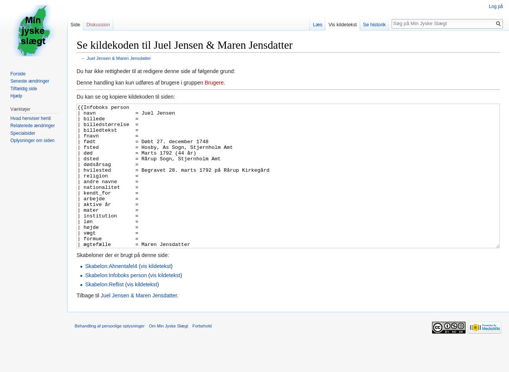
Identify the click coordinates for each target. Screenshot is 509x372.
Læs (317, 24)
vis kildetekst (156, 295)
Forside (18, 74)
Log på (496, 6)
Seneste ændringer (29, 81)
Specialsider (22, 133)
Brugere (214, 83)
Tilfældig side (23, 88)
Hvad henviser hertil (30, 118)
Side (75, 24)
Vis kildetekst (342, 24)
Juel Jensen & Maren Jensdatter (119, 58)
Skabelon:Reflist (104, 313)
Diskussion (98, 24)
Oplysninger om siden (32, 140)
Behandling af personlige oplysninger (109, 354)
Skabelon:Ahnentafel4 (111, 295)
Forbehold (201, 354)
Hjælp (16, 96)
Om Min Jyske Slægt (168, 354)
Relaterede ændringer (32, 125)
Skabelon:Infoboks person (116, 304)
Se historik (374, 24)
